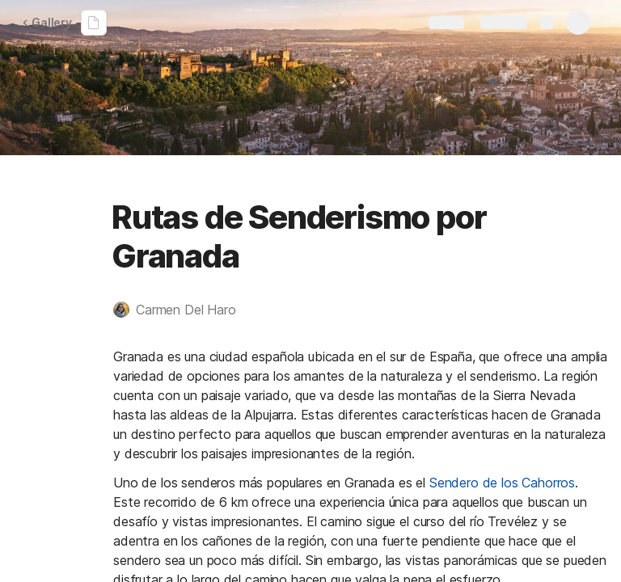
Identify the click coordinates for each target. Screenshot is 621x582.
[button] (182, 309)
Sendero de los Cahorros (502, 482)
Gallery (47, 22)
